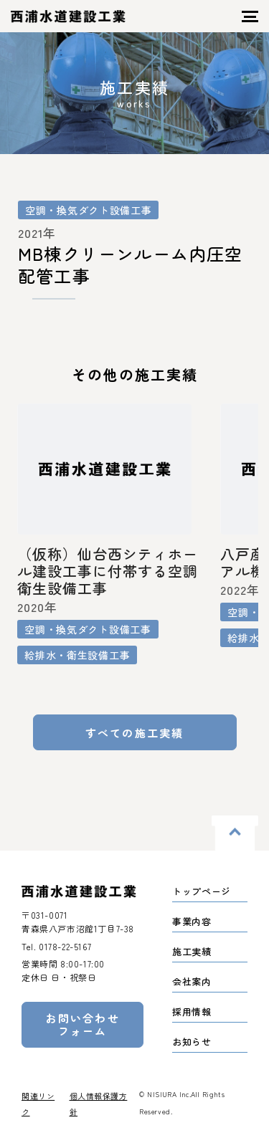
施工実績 (192, 951)
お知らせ (192, 1041)
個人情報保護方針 (99, 1103)
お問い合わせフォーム (82, 1024)
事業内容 (192, 921)
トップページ (201, 891)
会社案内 (192, 981)
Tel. (56, 946)
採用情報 (192, 1011)
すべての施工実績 (134, 732)
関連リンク (38, 1103)
